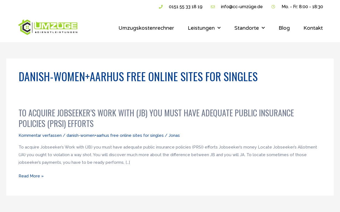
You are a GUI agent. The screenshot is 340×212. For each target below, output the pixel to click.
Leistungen (204, 27)
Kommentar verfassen (40, 135)
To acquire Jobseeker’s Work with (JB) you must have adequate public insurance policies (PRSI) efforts (156, 118)
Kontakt (313, 28)
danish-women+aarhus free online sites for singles (115, 135)
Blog (284, 28)
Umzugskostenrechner (146, 28)
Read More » (31, 176)
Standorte (249, 27)
